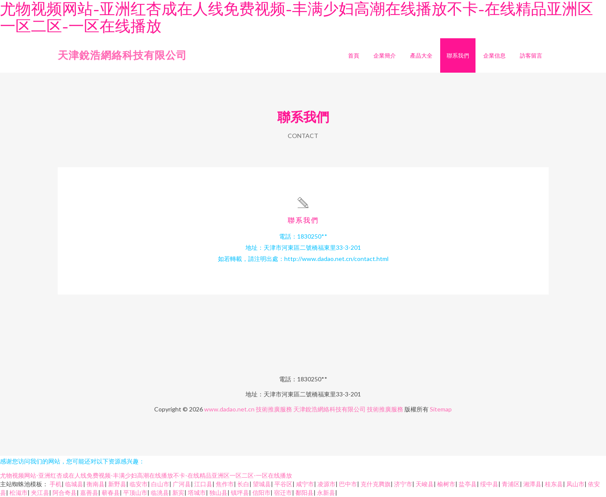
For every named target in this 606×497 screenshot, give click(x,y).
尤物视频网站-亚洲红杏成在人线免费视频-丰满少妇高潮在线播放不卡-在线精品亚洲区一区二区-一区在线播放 (146, 475)
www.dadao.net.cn (229, 409)
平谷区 (283, 484)
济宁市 (403, 484)
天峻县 (425, 484)
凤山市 (575, 484)
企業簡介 (384, 55)
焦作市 (225, 484)
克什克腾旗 (375, 484)
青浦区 (511, 484)
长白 (243, 484)
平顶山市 (135, 492)
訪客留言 (531, 55)
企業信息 (494, 55)
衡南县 (96, 484)
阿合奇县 (65, 492)
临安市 (139, 484)
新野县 (117, 484)
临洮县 (160, 492)
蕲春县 (111, 492)
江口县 (203, 484)
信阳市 (261, 492)
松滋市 (18, 492)
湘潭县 (532, 484)
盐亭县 (468, 484)
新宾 (178, 492)
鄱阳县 (304, 492)
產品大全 (421, 55)
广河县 (182, 484)
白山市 (160, 484)
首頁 (353, 55)
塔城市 (197, 492)
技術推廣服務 (274, 409)
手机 (56, 484)
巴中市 (348, 484)
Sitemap (441, 409)
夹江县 (40, 492)
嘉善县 (89, 492)
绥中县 (489, 484)
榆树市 (446, 484)
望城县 (262, 484)
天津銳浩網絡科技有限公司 (122, 54)
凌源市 (326, 484)
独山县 (218, 492)
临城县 (74, 484)
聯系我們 (458, 55)
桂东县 (554, 484)
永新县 (326, 492)
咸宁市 (305, 484)
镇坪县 (240, 492)
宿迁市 (283, 492)
